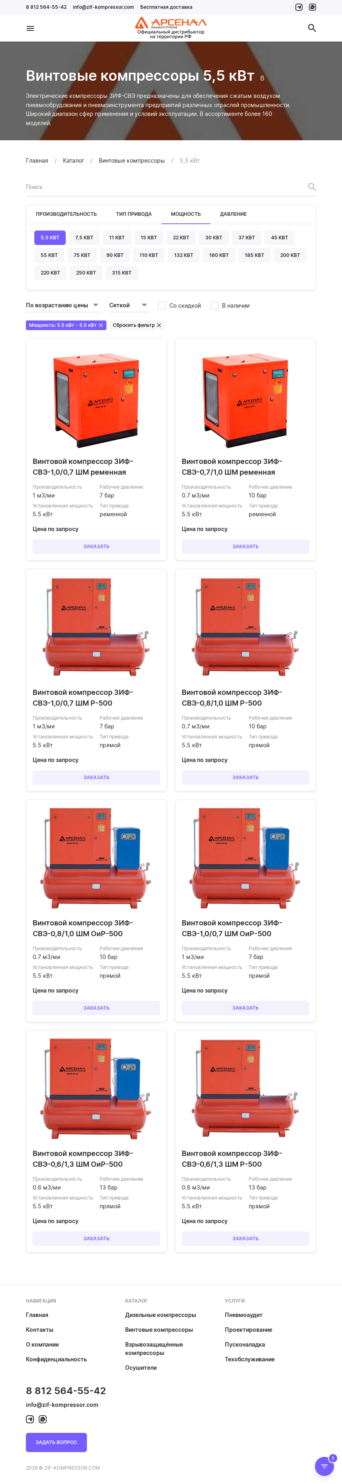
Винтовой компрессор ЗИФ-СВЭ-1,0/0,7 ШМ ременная (83, 466)
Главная (37, 1314)
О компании (42, 1344)
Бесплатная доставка (166, 7)
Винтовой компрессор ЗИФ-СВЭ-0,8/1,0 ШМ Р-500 (232, 697)
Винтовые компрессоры (159, 1329)
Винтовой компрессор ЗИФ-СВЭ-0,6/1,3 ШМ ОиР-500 (83, 1158)
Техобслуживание (250, 1359)
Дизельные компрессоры (160, 1314)
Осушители (141, 1367)
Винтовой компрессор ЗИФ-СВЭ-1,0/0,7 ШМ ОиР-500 (232, 928)
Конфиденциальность (56, 1359)
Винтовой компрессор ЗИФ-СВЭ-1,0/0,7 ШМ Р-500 (83, 697)
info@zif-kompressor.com (103, 7)
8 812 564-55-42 (46, 7)
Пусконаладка (245, 1344)
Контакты (39, 1329)
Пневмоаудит (244, 1314)
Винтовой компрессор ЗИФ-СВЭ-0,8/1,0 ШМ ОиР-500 (83, 928)
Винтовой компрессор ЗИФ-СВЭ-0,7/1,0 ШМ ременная (232, 466)
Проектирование (248, 1329)
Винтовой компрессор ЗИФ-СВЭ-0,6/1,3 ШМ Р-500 (232, 1158)
